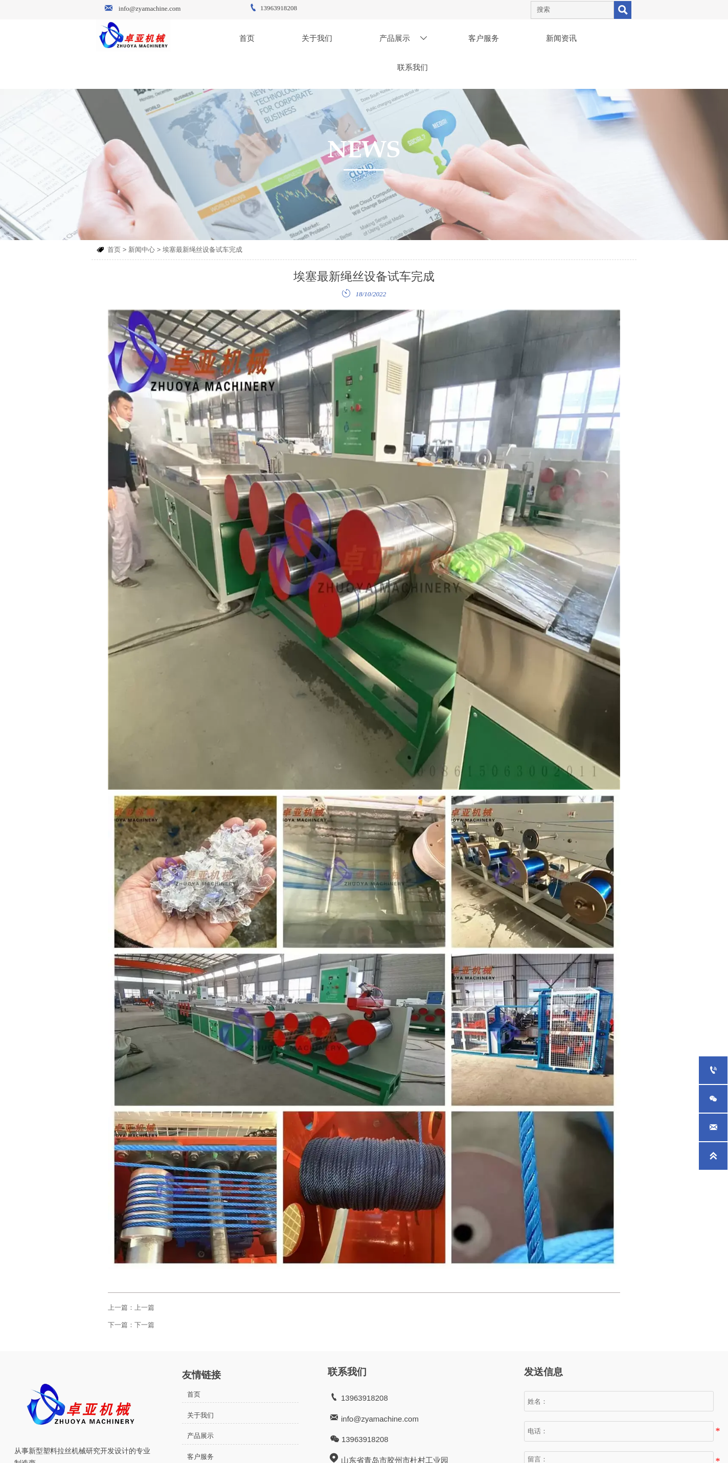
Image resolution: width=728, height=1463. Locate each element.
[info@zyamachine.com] (713, 1127)
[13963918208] (713, 1070)
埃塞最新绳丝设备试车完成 (202, 249)
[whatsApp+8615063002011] (713, 1098)
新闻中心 (141, 249)
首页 (114, 249)
